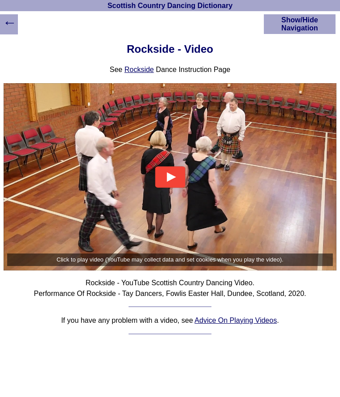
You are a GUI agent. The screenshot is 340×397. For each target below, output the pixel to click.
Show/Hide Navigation (299, 24)
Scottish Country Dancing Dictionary (170, 5)
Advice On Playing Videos (235, 320)
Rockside (139, 69)
